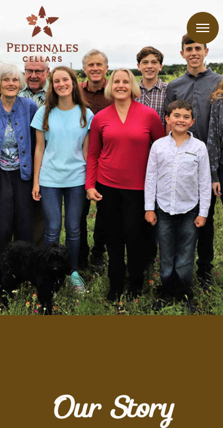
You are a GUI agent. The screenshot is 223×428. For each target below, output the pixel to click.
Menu (203, 28)
